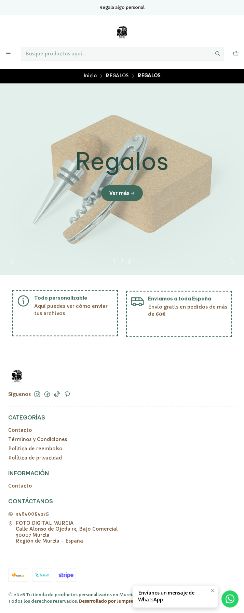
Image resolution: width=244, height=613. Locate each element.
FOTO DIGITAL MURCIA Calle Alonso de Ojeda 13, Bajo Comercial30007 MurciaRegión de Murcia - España (63, 532)
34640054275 (28, 514)
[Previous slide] (13, 261)
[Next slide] (231, 261)
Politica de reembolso (35, 448)
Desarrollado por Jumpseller (109, 601)
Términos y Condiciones (37, 439)
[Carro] (236, 54)
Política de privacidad (35, 458)
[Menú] (8, 54)
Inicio (90, 76)
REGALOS (117, 76)
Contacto (20, 430)
